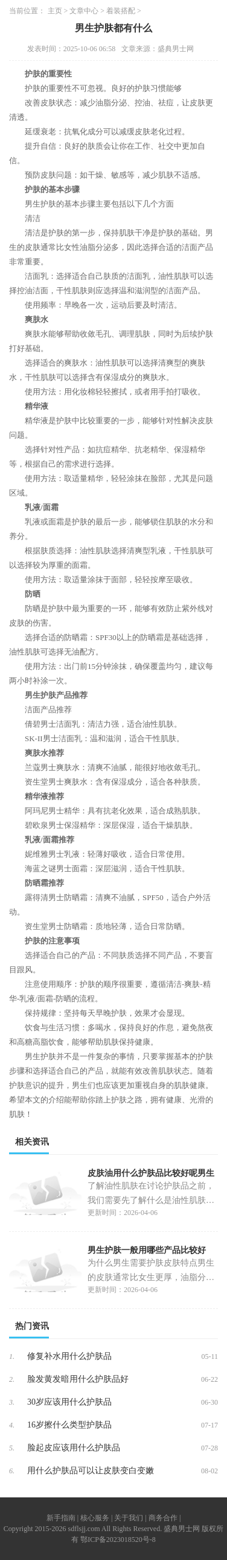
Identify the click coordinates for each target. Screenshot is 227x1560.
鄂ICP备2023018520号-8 (118, 1539)
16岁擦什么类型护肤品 (69, 1424)
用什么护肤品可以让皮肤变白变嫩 (90, 1470)
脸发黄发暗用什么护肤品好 (78, 1379)
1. (11, 1356)
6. (11, 1471)
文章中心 (83, 11)
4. (11, 1425)
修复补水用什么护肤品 (69, 1356)
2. (11, 1379)
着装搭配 (120, 11)
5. (11, 1448)
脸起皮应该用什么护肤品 (73, 1447)
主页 (55, 11)
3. (11, 1402)
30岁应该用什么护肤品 (69, 1401)
